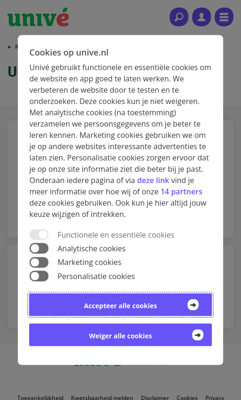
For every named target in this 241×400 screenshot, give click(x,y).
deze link (153, 180)
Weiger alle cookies (120, 335)
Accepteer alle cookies (120, 305)
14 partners (181, 191)
